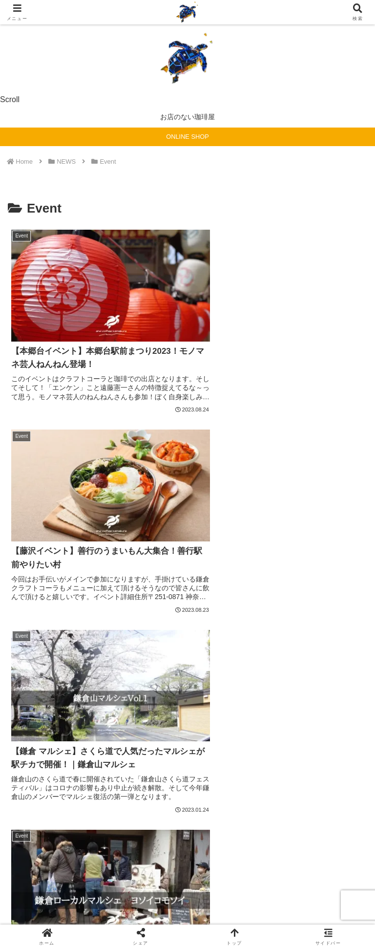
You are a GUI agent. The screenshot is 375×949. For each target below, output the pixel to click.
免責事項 (187, 882)
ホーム (65, 868)
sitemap (187, 868)
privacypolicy (309, 868)
